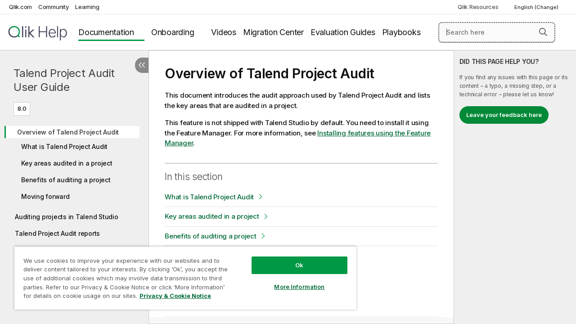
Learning (87, 6)
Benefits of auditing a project (66, 180)
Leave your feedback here (504, 114)
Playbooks (401, 32)
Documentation (106, 32)
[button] (543, 31)
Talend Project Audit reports (57, 233)
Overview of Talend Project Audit (68, 132)
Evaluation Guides (342, 32)
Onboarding (172, 32)
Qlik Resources (478, 6)
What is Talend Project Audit (64, 146)
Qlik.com (20, 6)
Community (53, 6)
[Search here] (496, 32)
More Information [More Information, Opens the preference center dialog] (292, 280)
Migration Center (273, 32)
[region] (181, 274)
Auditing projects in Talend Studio (66, 216)
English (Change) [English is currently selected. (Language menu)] (537, 7)
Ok (292, 258)
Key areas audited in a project (66, 163)
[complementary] (515, 187)
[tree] (74, 180)
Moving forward (45, 196)
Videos (223, 32)
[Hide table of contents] (141, 65)
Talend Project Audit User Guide (64, 80)
